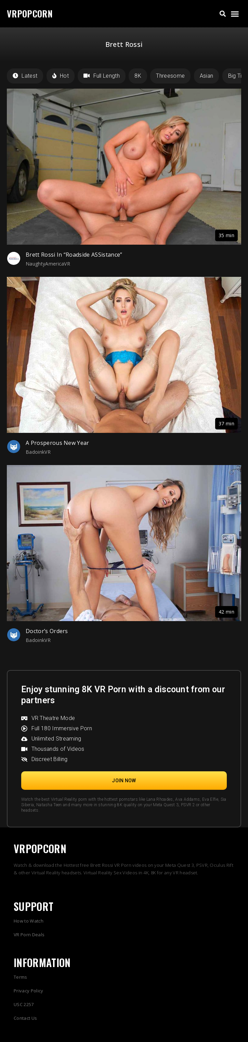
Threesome (170, 76)
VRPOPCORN (30, 13)
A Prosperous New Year (57, 443)
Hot (60, 76)
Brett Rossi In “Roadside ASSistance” (74, 254)
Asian (206, 76)
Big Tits (237, 76)
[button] (223, 14)
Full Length (101, 76)
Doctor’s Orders (47, 631)
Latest (25, 76)
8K (137, 76)
